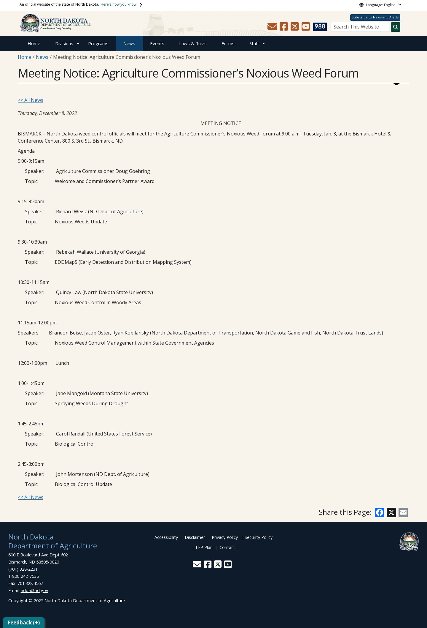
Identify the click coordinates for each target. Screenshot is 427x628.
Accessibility (166, 537)
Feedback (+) (23, 622)
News (129, 43)
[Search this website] (395, 27)
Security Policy (259, 537)
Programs (98, 43)
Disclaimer (195, 537)
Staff (254, 43)
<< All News (30, 100)
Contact (227, 547)
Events (157, 43)
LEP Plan (204, 547)
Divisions (64, 43)
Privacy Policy (225, 537)
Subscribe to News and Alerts (375, 17)
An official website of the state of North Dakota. (78, 4)
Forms (228, 43)
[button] (272, 28)
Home (34, 43)
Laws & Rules (193, 43)
